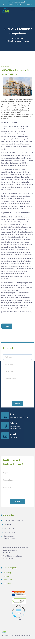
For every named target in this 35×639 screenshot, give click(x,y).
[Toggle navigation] (33, 10)
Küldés (17, 403)
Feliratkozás (17, 501)
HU (17, 619)
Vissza (7, 326)
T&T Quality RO (8, 583)
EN (20, 619)
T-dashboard (7, 580)
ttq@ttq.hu (28, 4)
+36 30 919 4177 (15, 428)
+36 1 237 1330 (15, 426)
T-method (6, 576)
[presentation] (17, 395)
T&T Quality (7, 573)
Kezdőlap (15, 38)
